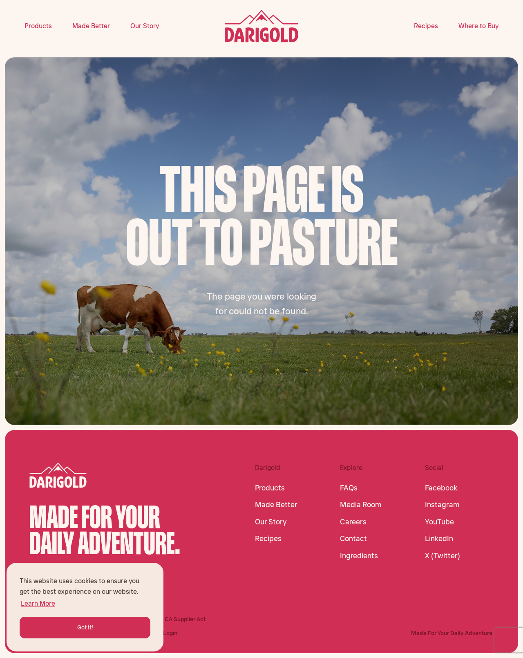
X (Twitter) (442, 555)
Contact (353, 538)
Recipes (426, 26)
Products (38, 26)
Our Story (144, 26)
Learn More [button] (38, 603)
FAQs (349, 487)
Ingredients (359, 555)
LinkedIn (439, 538)
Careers (353, 521)
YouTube (439, 521)
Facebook (441, 487)
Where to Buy (478, 26)
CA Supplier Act (185, 619)
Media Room (361, 504)
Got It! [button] (85, 627)
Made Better (91, 26)
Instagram (442, 504)
